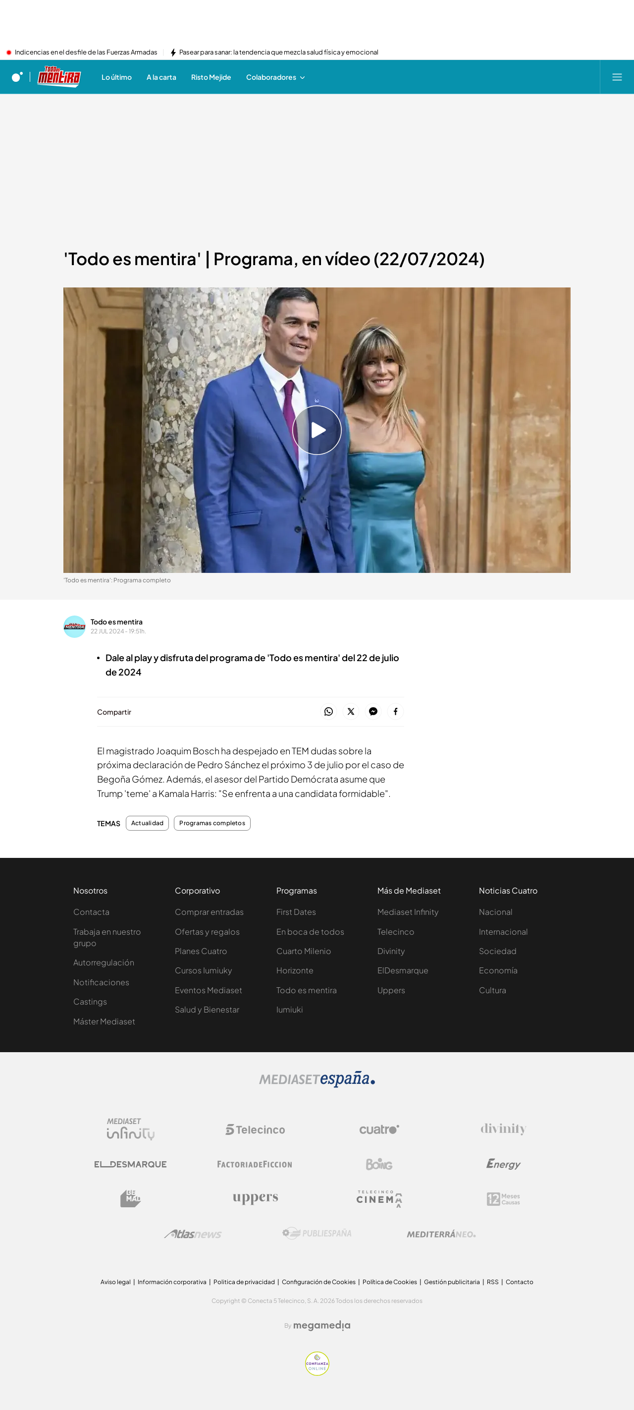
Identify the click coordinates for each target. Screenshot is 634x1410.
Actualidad (147, 823)
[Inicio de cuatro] (17, 77)
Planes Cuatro (201, 951)
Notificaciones (101, 982)
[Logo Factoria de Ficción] (255, 1164)
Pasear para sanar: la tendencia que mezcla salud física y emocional (278, 52)
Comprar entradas (209, 911)
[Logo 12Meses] (503, 1199)
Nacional (496, 911)
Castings (90, 1001)
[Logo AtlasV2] (193, 1234)
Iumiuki (289, 1009)
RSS (493, 1282)
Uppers (391, 990)
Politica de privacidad (244, 1282)
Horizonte (295, 970)
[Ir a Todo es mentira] (59, 76)
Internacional (503, 931)
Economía (498, 970)
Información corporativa (172, 1282)
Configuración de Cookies (319, 1282)
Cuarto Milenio (303, 951)
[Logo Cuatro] (379, 1129)
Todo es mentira (117, 621)
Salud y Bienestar (207, 1009)
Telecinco (396, 931)
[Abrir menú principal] (617, 77)
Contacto (519, 1282)
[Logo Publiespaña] (317, 1233)
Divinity (391, 951)
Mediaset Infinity (408, 911)
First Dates (296, 911)
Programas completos (212, 823)
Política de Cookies (390, 1282)
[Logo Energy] (503, 1164)
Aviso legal (116, 1282)
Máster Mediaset (104, 1021)
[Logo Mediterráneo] (441, 1234)
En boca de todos (310, 931)
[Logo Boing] (379, 1164)
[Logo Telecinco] (255, 1129)
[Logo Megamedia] (322, 1326)
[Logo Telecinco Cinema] (379, 1199)
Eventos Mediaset (208, 990)
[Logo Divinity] (504, 1129)
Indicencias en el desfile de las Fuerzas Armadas (86, 52)
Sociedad (498, 951)
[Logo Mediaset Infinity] (131, 1129)
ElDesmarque (402, 970)
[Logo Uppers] (255, 1198)
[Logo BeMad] (130, 1198)
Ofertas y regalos (207, 931)
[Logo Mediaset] (317, 1084)
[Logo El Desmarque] (130, 1164)
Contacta (91, 911)
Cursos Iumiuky (203, 970)
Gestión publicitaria (452, 1282)
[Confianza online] (317, 1372)
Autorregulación (103, 962)
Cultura (492, 990)
